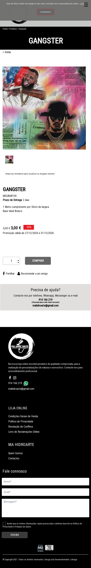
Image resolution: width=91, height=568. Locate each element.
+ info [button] (82, 4)
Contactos (13, 458)
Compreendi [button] (45, 12)
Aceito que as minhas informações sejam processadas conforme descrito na (42, 525)
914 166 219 (45, 301)
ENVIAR (15, 535)
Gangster (22, 29)
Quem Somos (15, 453)
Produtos (13, 29)
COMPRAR (38, 260)
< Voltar (7, 52)
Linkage (73, 559)
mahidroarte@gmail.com (46, 305)
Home (5, 29)
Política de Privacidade (20, 421)
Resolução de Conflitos (20, 426)
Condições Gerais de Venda (23, 416)
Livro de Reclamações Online (23, 431)
